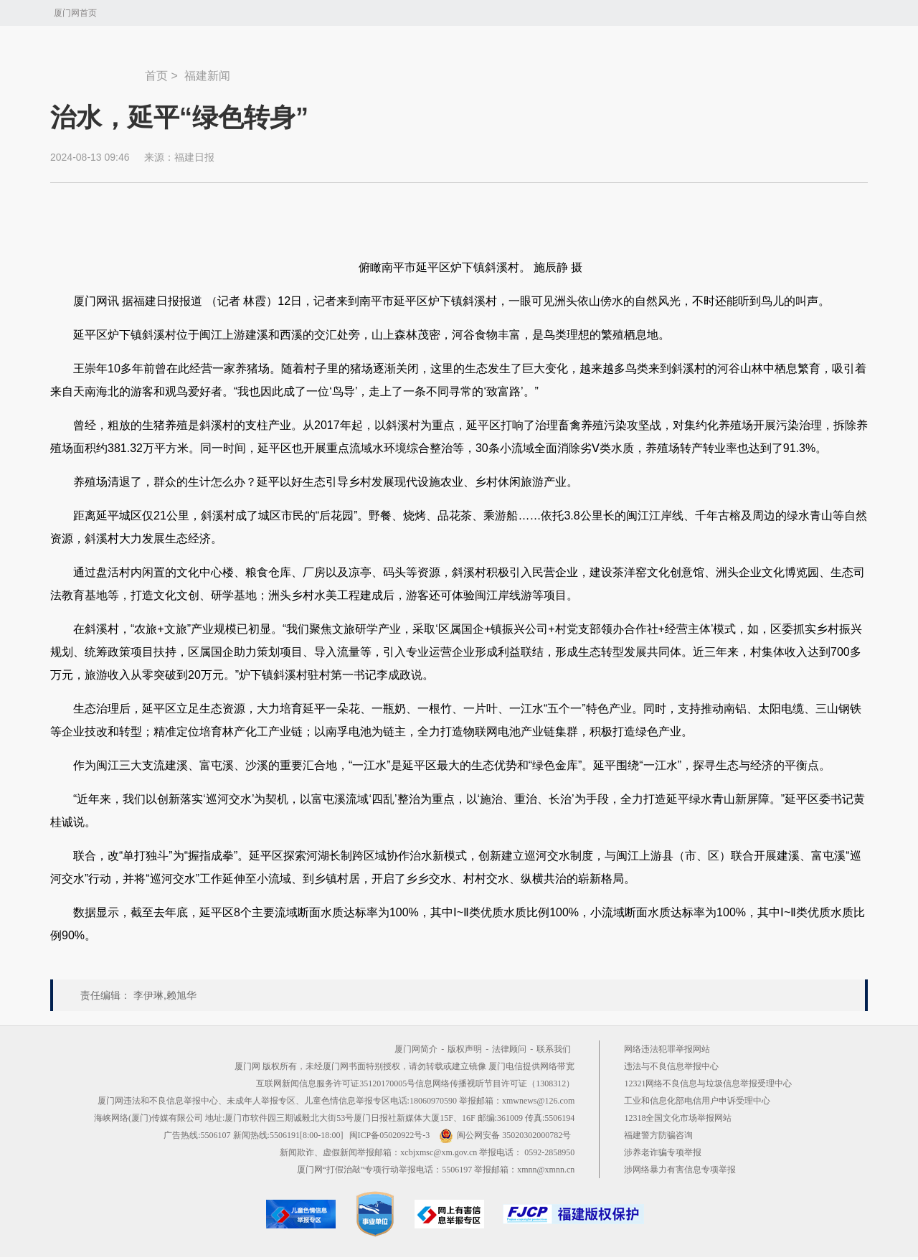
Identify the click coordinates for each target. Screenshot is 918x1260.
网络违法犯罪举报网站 (667, 1049)
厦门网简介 (415, 1049)
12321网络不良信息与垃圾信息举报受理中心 (708, 1083)
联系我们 (553, 1049)
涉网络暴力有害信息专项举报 (680, 1170)
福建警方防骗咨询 (658, 1135)
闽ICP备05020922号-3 (389, 1135)
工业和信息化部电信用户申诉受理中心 (697, 1101)
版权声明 (465, 1049)
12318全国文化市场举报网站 (678, 1118)
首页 (156, 76)
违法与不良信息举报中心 (671, 1066)
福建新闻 (207, 76)
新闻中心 (97, 68)
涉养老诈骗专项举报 (662, 1152)
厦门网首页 (75, 13)
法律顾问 (509, 1049)
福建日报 (194, 157)
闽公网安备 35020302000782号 (505, 1135)
